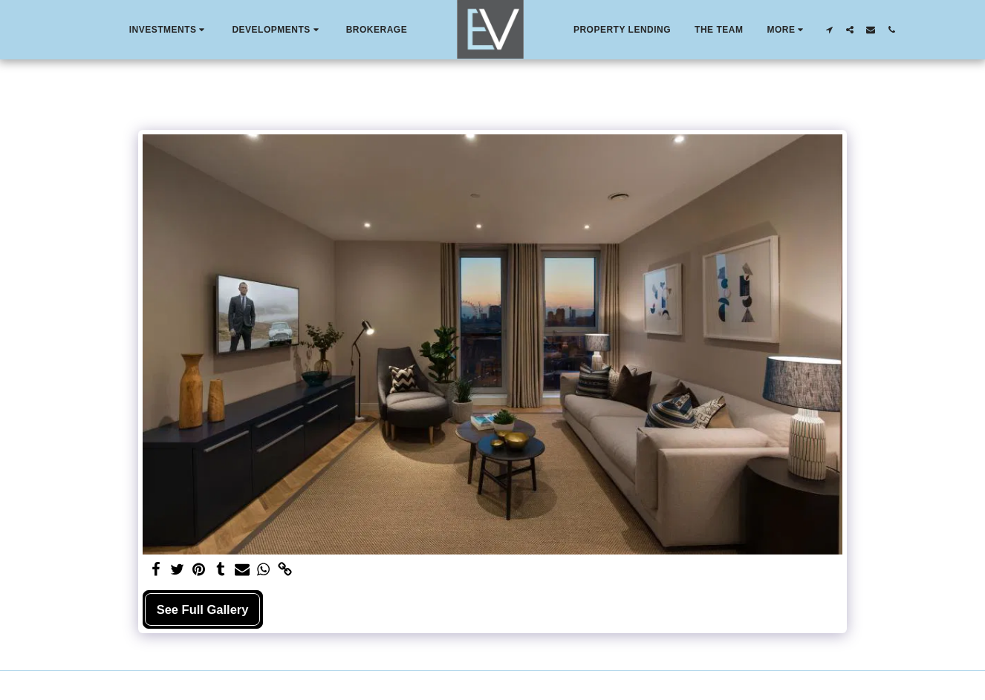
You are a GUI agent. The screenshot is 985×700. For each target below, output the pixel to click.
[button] (169, 30)
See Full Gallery (203, 609)
